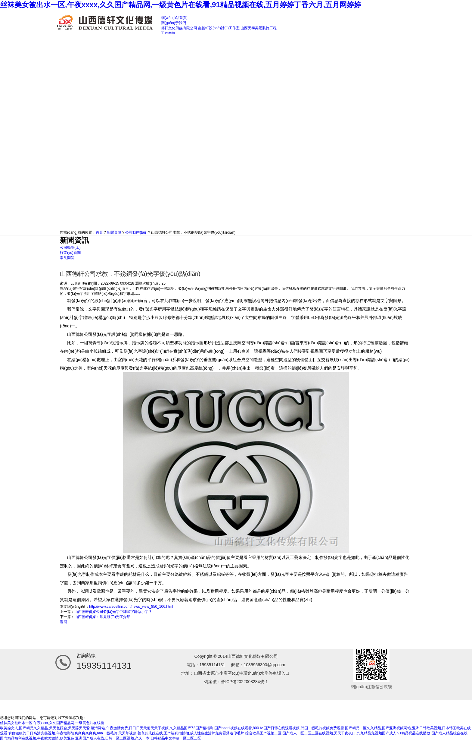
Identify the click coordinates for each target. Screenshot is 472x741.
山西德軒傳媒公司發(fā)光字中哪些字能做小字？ (113, 612)
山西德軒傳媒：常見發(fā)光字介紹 (102, 617)
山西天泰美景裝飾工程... (260, 28)
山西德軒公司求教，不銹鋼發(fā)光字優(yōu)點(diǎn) (193, 232)
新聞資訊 (114, 232)
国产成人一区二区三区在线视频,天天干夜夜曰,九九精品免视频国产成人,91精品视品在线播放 (356, 733)
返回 (63, 622)
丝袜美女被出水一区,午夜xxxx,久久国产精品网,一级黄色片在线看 (52, 723)
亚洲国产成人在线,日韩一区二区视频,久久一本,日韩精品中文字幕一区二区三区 (138, 738)
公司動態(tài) (135, 232)
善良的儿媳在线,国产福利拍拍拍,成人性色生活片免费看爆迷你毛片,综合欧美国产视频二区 (209, 733)
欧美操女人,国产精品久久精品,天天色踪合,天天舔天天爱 (45, 728)
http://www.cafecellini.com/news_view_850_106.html (131, 606)
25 (163, 283)
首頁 (99, 232)
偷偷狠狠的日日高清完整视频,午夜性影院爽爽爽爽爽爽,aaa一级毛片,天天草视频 (72, 733)
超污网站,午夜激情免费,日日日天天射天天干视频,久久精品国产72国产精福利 (152, 728)
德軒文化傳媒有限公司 (179, 28)
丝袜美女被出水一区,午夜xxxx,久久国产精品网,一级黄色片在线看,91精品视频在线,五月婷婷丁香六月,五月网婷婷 (180, 5)
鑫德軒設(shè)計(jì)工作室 (218, 28)
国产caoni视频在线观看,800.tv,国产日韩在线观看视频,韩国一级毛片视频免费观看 (279, 728)
